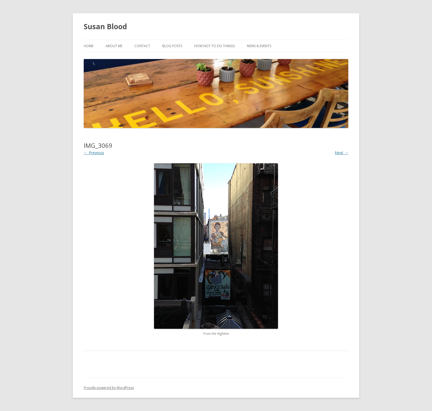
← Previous (94, 152)
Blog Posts (172, 46)
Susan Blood (105, 26)
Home (88, 46)
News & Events (259, 46)
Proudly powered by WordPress (109, 387)
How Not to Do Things (214, 46)
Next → (341, 152)
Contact (142, 46)
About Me (114, 46)
